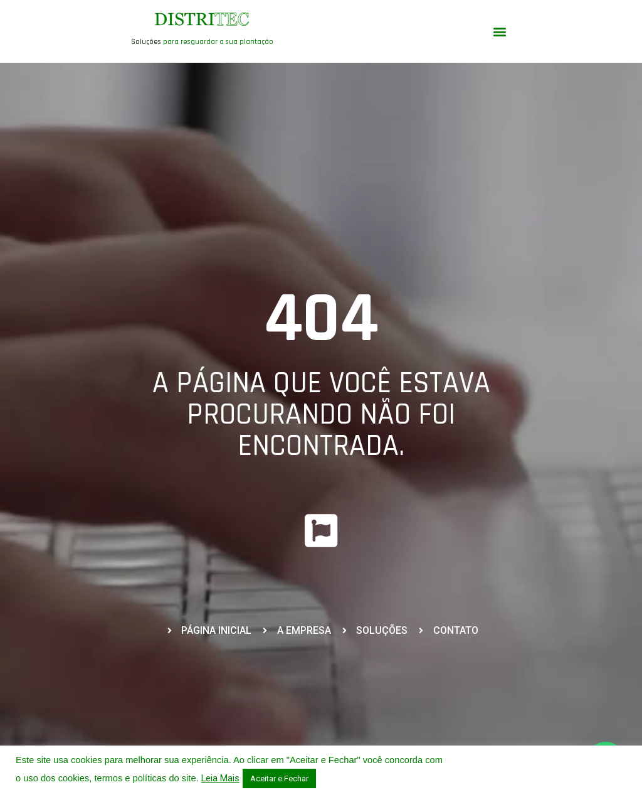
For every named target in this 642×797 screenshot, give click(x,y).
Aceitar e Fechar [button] (279, 778)
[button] (500, 31)
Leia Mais (220, 778)
